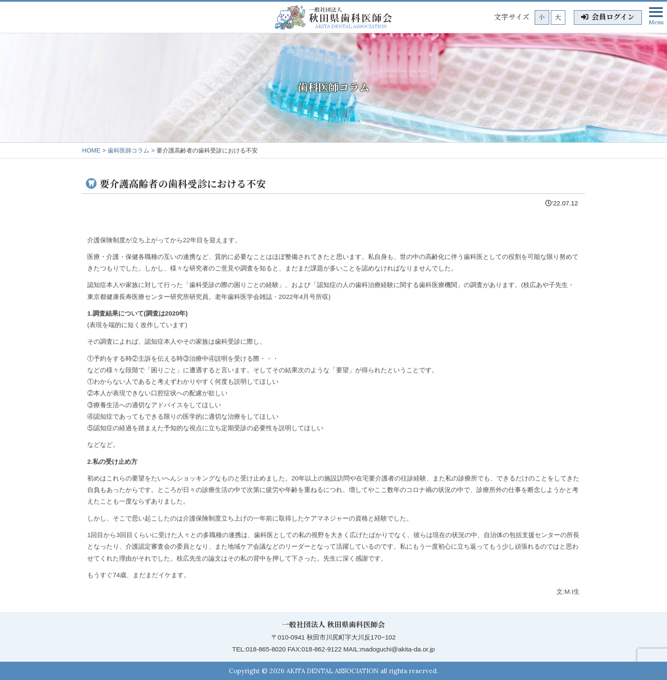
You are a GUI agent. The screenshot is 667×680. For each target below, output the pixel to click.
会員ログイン (608, 17)
